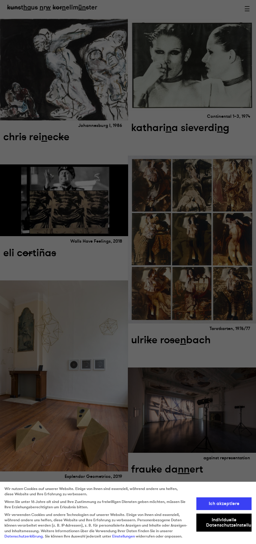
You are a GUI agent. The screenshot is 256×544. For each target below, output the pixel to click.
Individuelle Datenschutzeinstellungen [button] (229, 522)
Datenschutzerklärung (23, 536)
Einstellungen (123, 536)
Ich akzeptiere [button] (224, 503)
